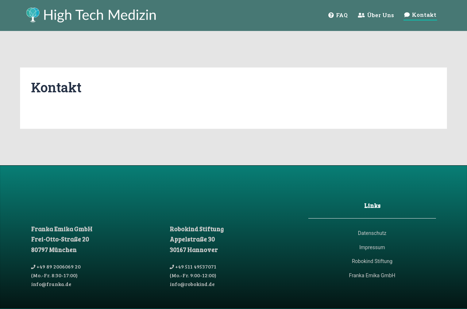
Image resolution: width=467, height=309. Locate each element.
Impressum (372, 247)
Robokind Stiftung (372, 261)
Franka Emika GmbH (372, 275)
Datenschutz (372, 233)
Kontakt (424, 14)
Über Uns (380, 15)
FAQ (342, 15)
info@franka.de (51, 284)
